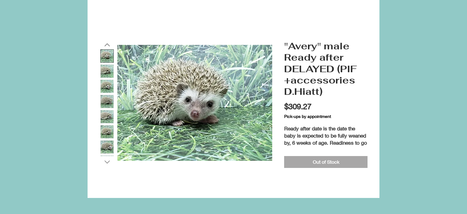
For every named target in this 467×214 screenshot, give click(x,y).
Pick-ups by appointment (307, 116)
